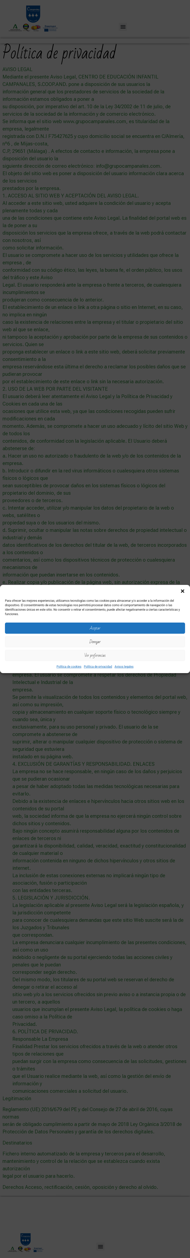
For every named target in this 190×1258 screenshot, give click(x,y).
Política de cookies (68, 666)
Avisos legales (124, 666)
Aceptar (95, 628)
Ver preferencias (95, 655)
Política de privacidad (98, 666)
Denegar (94, 642)
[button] (182, 591)
